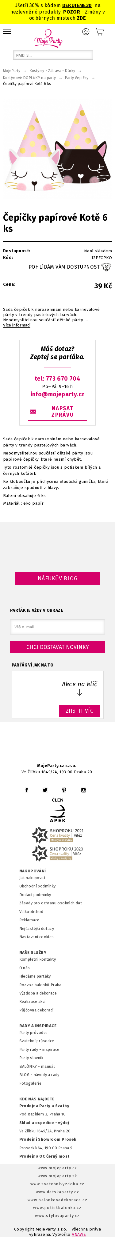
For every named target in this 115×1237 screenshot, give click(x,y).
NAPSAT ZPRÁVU (63, 411)
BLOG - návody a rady (39, 1074)
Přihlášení (85, 31)
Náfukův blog (57, 578)
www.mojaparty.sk (57, 1176)
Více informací (16, 325)
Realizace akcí (32, 1001)
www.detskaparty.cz (57, 1192)
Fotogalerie (30, 1083)
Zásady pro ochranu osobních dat (50, 903)
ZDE (81, 18)
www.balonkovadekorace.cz (57, 1200)
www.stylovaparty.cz (57, 1215)
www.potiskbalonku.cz (57, 1207)
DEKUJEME (74, 5)
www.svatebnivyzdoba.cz (57, 1184)
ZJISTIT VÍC (80, 710)
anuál (49, 1066)
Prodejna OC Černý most (44, 1156)
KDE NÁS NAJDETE (37, 1099)
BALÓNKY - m (32, 1066)
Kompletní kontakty (37, 959)
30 (89, 5)
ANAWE (79, 1234)
